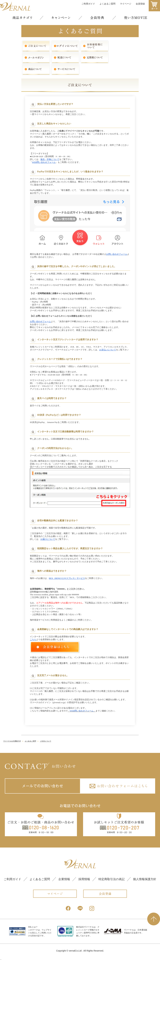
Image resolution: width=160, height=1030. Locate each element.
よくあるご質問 (30, 718)
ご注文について (45, 718)
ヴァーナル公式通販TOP (12, 718)
